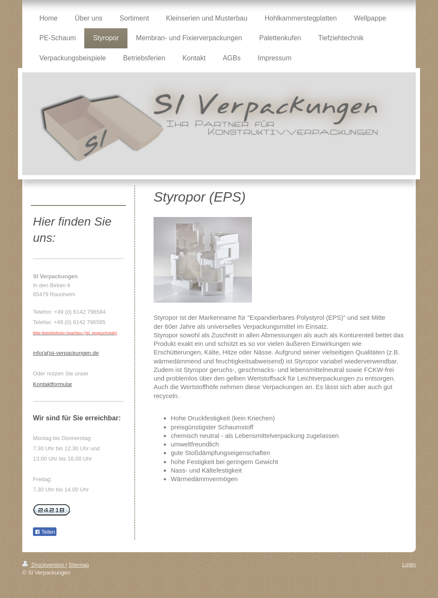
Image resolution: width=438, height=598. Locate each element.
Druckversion (43, 565)
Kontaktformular (52, 384)
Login (409, 564)
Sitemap (78, 565)
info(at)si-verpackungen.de (66, 353)
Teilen (45, 532)
